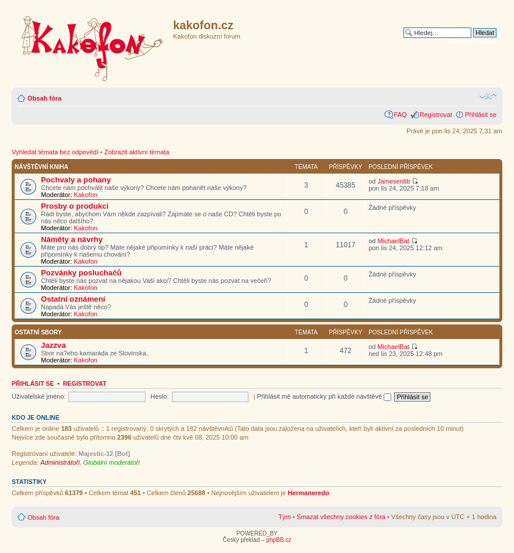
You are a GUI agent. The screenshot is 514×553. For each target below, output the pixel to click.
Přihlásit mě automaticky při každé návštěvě (324, 396)
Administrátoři (60, 462)
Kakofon (85, 194)
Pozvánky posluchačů (81, 272)
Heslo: (159, 396)
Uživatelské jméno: (38, 396)
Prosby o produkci (75, 206)
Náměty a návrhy (72, 239)
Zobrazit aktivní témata (136, 151)
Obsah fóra (44, 98)
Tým (284, 516)
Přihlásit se (480, 114)
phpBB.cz (278, 540)
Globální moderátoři (111, 462)
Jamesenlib (393, 181)
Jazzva (53, 345)
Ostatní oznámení (73, 299)
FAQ (400, 114)
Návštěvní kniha (41, 167)
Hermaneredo (308, 492)
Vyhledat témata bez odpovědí (55, 151)
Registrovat (436, 114)
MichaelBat (393, 240)
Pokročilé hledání (471, 41)
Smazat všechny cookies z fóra (340, 516)
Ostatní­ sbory (38, 332)
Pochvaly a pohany (76, 179)
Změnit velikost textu (487, 96)
